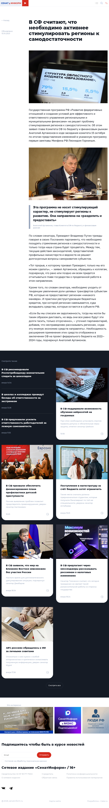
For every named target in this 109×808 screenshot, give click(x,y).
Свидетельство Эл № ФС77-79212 (17, 774)
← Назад (5, 20)
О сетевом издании (11, 777)
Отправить (44, 755)
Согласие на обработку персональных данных (26, 761)
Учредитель (47, 774)
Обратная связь (49, 777)
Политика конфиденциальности (82, 774)
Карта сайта (55, 801)
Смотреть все (54, 685)
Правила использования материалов (84, 777)
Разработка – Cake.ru (97, 801)
